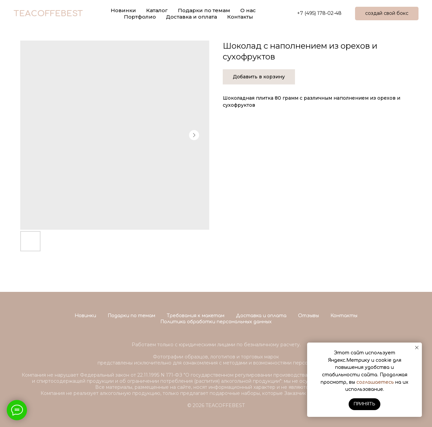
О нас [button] (248, 10)
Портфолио (140, 17)
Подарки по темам (131, 315)
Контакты (240, 17)
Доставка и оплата (191, 17)
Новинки (85, 315)
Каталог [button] (157, 10)
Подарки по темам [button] (204, 10)
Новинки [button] (123, 10)
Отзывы (308, 315)
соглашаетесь (375, 382)
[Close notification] (416, 347)
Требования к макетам (195, 315)
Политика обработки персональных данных (216, 321)
